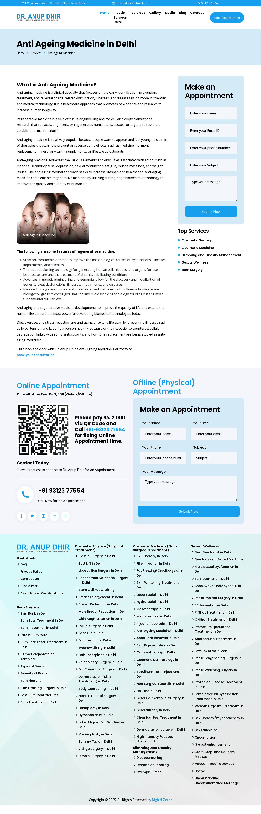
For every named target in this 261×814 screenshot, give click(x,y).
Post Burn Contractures (39, 697)
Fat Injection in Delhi (95, 646)
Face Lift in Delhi (92, 639)
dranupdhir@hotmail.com (130, 3)
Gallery (155, 13)
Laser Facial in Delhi (152, 595)
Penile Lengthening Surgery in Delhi (219, 667)
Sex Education (206, 738)
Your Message (154, 471)
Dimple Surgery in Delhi (97, 769)
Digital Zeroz (162, 809)
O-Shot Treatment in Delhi (216, 625)
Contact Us (29, 579)
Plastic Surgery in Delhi (97, 556)
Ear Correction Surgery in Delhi (99, 678)
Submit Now (211, 211)
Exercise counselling (153, 768)
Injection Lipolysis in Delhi (157, 624)
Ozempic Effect (149, 775)
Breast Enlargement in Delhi (101, 597)
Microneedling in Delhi (155, 617)
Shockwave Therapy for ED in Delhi (218, 594)
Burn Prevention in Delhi (39, 628)
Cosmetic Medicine (198, 247)
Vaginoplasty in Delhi (96, 747)
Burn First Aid (31, 682)
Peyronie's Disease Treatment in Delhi (219, 692)
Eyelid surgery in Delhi (96, 632)
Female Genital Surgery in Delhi (100, 710)
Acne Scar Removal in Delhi (159, 639)
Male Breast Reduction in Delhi (99, 615)
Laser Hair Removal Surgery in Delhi (161, 703)
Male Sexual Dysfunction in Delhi (217, 574)
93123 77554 (208, 3)
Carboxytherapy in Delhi (156, 654)
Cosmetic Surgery (197, 240)
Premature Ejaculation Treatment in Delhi (213, 635)
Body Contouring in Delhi (99, 700)
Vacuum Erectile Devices (215, 772)
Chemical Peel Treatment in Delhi (159, 722)
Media (170, 13)
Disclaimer (29, 586)
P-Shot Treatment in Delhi (216, 618)
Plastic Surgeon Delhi (120, 17)
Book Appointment (227, 18)
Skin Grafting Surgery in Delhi (44, 689)
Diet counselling (150, 761)
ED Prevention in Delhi (212, 611)
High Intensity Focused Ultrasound (155, 742)
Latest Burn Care (34, 635)
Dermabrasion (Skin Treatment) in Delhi (95, 690)
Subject (199, 447)
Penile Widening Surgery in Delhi (216, 679)
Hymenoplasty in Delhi (97, 727)
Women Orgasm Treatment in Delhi (219, 716)
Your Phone (151, 447)
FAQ (23, 564)
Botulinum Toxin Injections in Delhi (160, 676)
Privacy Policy (31, 571)
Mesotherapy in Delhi (154, 610)
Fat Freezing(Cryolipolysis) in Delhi (161, 573)
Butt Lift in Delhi (91, 563)
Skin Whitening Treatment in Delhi (160, 585)
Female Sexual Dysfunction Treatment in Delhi (217, 704)
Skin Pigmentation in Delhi (158, 646)
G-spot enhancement (213, 753)
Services (138, 13)
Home (104, 13)
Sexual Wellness (195, 262)
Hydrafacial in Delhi (152, 602)
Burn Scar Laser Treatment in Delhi (44, 645)
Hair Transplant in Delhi (97, 661)
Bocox (200, 779)
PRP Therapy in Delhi (153, 556)
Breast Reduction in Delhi (99, 605)
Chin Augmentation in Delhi (101, 624)
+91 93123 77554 (62, 490)
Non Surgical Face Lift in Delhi (160, 685)
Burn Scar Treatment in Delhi (43, 621)
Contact (197, 13)
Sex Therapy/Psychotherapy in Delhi (218, 728)
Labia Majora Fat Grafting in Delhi (101, 737)
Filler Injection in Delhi (154, 563)
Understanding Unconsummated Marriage (217, 789)
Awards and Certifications (42, 593)
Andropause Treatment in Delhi (216, 647)
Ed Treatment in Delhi (212, 584)
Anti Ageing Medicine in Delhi (160, 632)
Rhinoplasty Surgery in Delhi (101, 668)
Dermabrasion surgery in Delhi (161, 732)
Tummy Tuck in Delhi (95, 754)
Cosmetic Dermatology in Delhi (158, 664)
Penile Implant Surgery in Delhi (219, 603)
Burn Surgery (192, 269)
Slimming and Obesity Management (211, 255)
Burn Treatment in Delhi (39, 704)
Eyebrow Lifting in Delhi (97, 654)
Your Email (201, 423)
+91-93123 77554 (106, 430)
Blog (182, 13)
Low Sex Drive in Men (211, 657)
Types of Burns (32, 667)
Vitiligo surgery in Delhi (97, 761)
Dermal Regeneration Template (37, 658)
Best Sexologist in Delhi (214, 552)
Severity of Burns (34, 675)
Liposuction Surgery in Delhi (101, 570)
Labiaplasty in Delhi (94, 720)
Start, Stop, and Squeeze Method (215, 762)
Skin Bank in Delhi (34, 613)
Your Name (151, 423)
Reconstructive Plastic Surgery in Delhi (97, 580)
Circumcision (206, 745)
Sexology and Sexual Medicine (212, 562)
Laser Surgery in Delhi (154, 712)
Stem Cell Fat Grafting (97, 590)
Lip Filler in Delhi (149, 693)
